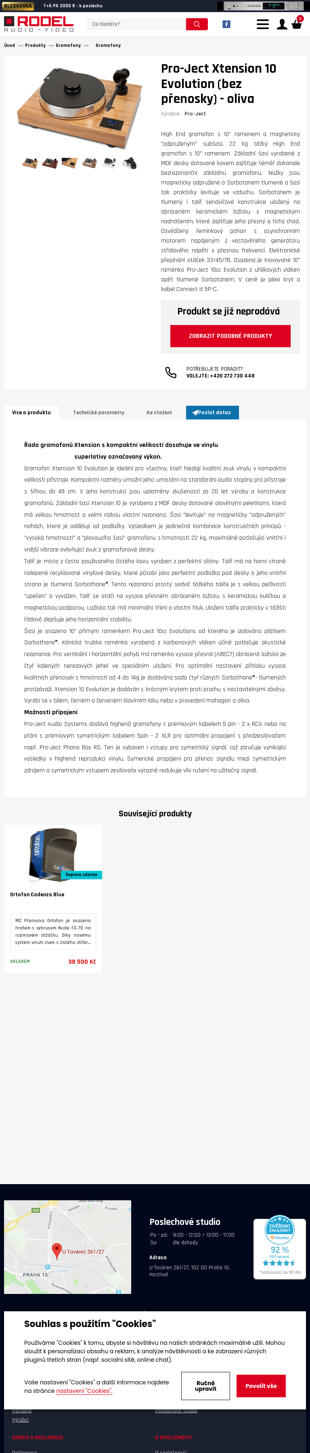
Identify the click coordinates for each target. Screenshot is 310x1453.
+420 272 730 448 (232, 387)
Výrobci (20, 1422)
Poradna (21, 1413)
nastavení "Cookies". (84, 1391)
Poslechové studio (176, 1413)
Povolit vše (260, 1386)
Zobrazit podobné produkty (219, 343)
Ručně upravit (205, 1386)
